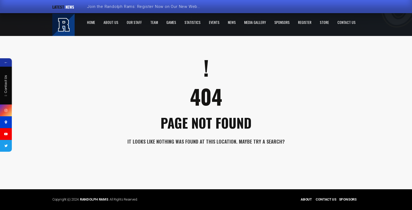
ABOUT (306, 199)
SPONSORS (348, 199)
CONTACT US (326, 199)
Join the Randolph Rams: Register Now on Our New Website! (146, 6)
